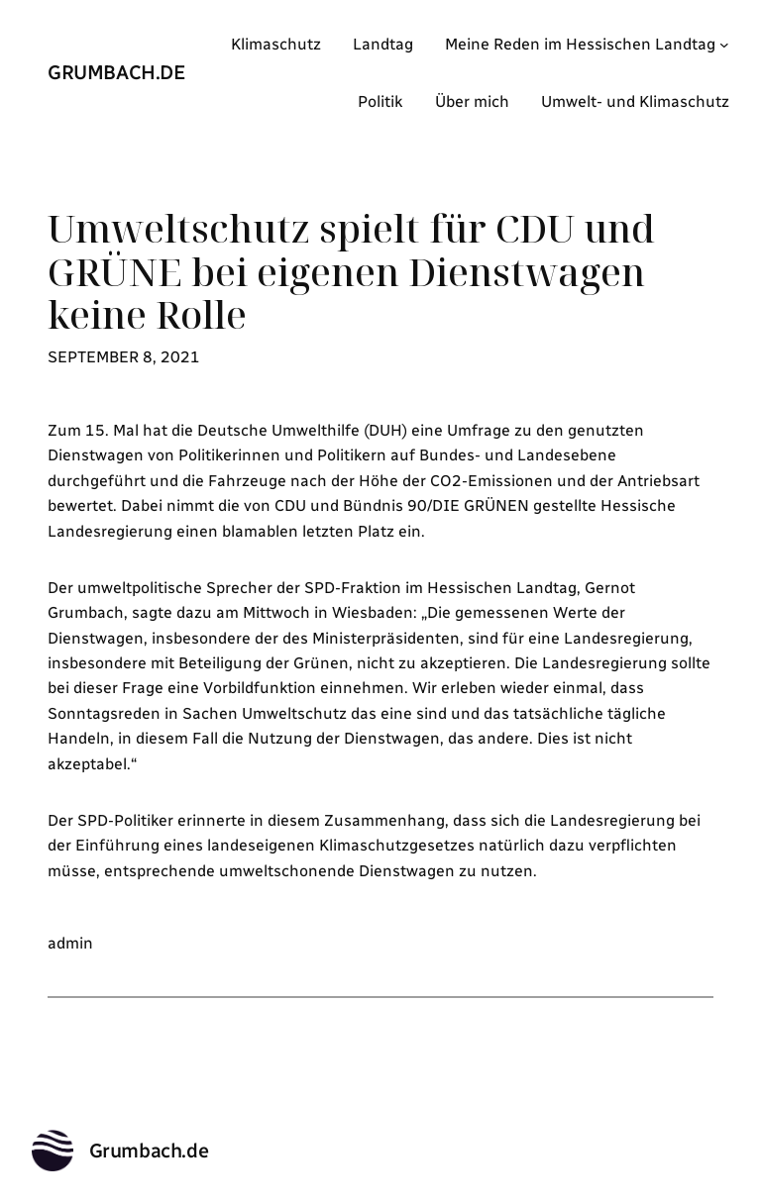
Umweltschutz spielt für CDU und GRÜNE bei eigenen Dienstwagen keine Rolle (351, 272)
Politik (380, 101)
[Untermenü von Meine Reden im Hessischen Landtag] (724, 45)
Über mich (472, 101)
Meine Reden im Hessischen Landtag (580, 44)
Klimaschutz (276, 44)
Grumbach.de (117, 72)
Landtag (383, 44)
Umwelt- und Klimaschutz (635, 101)
